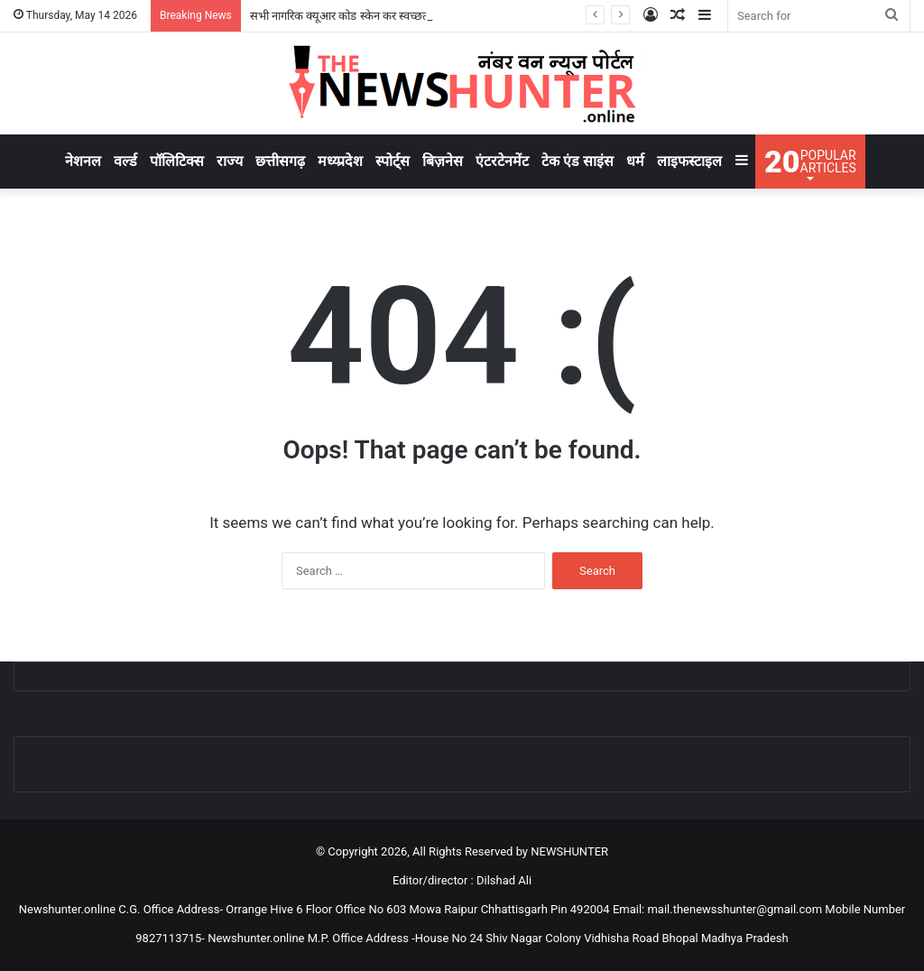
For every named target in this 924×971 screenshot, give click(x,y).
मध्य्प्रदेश (340, 161)
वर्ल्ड (125, 161)
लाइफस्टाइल (689, 161)
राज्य (230, 161)
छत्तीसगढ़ (280, 161)
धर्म (635, 161)
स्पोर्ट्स (392, 161)
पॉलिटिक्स (177, 161)
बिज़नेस (442, 161)
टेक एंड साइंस (577, 161)
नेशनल (83, 161)
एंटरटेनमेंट (502, 161)
